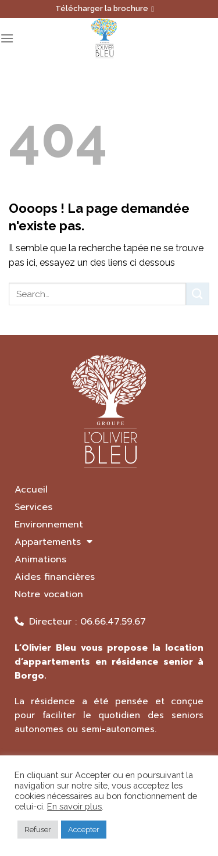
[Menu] (7, 38)
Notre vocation (49, 594)
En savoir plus (74, 806)
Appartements (53, 542)
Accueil (31, 490)
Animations (40, 559)
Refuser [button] (37, 829)
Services (33, 507)
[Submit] (197, 294)
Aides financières (55, 577)
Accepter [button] (83, 829)
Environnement (49, 525)
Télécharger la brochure (104, 8)
